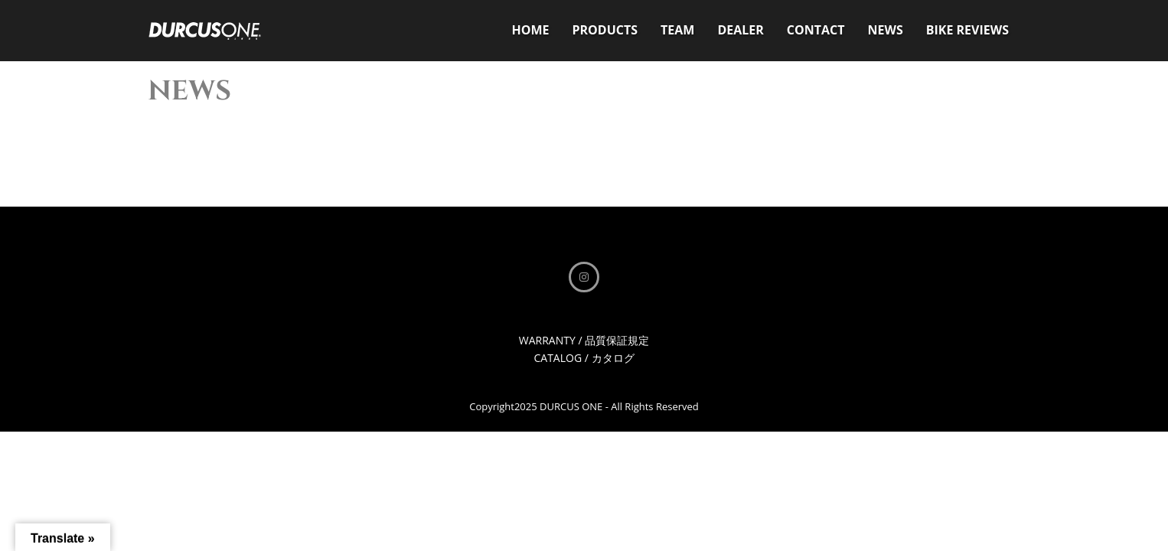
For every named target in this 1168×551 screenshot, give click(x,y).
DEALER (740, 29)
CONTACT (816, 29)
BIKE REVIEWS (967, 29)
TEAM (677, 29)
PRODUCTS (605, 29)
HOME (530, 29)
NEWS (885, 29)
